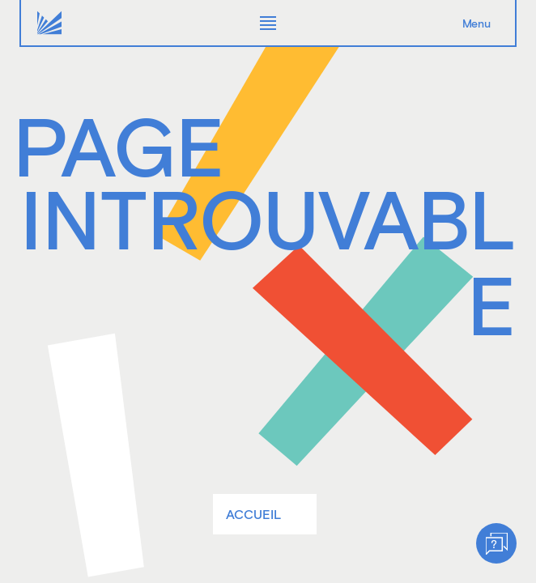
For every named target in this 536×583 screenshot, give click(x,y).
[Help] (496, 543)
